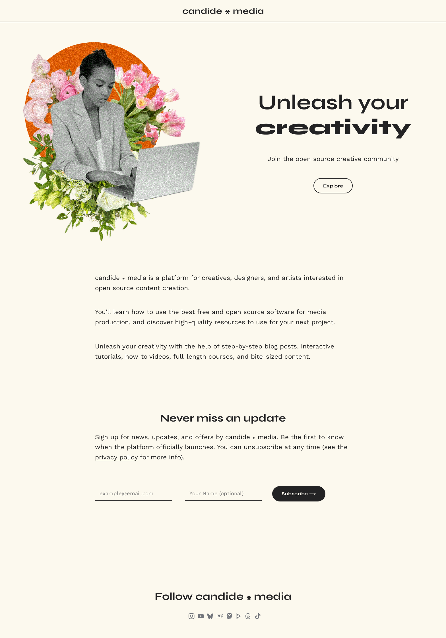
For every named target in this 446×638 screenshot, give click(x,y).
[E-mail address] (133, 494)
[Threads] (248, 617)
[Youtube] (201, 617)
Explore (333, 186)
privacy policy (116, 457)
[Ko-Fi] (220, 617)
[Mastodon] (229, 617)
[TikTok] (258, 617)
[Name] (223, 494)
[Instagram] (191, 617)
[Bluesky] (210, 617)
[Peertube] (239, 617)
